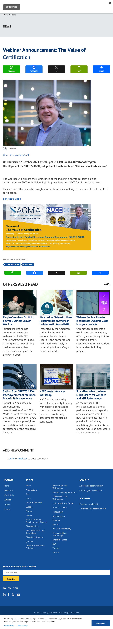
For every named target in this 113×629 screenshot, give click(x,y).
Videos (56, 548)
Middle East (58, 511)
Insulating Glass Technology (60, 486)
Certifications (13, 264)
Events (29, 515)
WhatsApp (11, 68)
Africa (28, 485)
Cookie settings (22, 625)
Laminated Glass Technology (60, 497)
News (13, 15)
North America (59, 516)
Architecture (31, 490)
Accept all (100, 623)
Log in (11, 458)
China (28, 498)
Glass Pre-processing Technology (35, 531)
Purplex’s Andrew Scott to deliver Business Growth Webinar (18, 320)
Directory (8, 490)
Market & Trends (60, 507)
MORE (101, 68)
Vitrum (56, 552)
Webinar (28, 264)
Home (5, 15)
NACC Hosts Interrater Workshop (52, 393)
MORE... (107, 284)
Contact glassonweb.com (90, 490)
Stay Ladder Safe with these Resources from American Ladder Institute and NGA (56, 320)
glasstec (29, 541)
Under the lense (60, 539)
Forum (7, 509)
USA (54, 544)
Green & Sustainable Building (35, 546)
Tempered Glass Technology (60, 534)
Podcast (56, 524)
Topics (7, 504)
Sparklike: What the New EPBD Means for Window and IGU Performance (91, 395)
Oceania (56, 520)
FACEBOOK (34, 68)
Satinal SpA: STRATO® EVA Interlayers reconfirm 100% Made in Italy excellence (19, 395)
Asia (28, 494)
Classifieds (9, 495)
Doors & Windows (34, 502)
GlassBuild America (34, 537)
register (22, 458)
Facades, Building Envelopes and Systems (36, 520)
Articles (7, 499)
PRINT (79, 68)
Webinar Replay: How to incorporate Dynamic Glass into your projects (92, 320)
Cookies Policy (9, 625)
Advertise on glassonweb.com (92, 508)
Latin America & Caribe (63, 503)
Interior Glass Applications (64, 492)
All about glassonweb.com (91, 485)
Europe (29, 511)
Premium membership (89, 504)
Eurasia (29, 506)
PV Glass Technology (62, 528)
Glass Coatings (32, 526)
